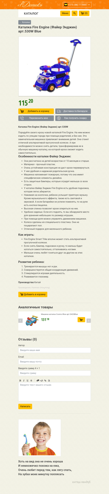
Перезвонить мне (34, 118)
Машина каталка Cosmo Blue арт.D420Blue (59, 314)
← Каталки (25, 22)
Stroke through (31, 380)
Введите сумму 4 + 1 (29, 368)
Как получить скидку (72, 118)
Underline (27, 380)
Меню (65, 13)
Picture (49, 380)
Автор (21, 345)
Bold (20, 380)
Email (21, 356)
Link (45, 380)
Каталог (31, 13)
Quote (38, 380)
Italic (23, 380)
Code (41, 380)
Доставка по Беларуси (72, 111)
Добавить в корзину (34, 111)
